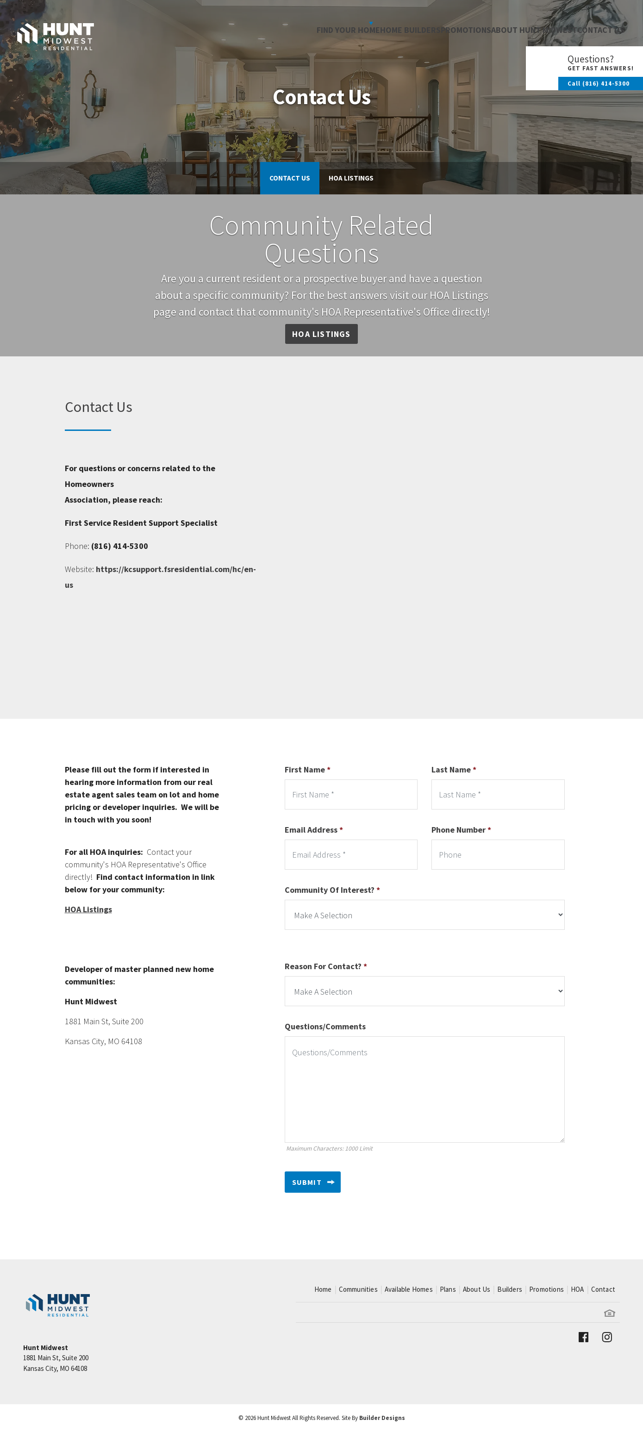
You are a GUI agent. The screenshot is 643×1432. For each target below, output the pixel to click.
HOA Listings (351, 178)
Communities (358, 1289)
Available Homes (409, 1289)
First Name (308, 769)
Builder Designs (382, 1418)
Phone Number (461, 829)
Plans (448, 1289)
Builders (509, 1289)
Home (323, 1289)
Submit (307, 1182)
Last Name (453, 769)
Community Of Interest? (332, 889)
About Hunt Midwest (517, 23)
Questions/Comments (325, 1026)
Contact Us (595, 23)
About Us (477, 1289)
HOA (577, 1289)
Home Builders (371, 23)
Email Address (314, 829)
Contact (603, 1289)
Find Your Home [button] (292, 23)
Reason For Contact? (326, 966)
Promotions (438, 23)
